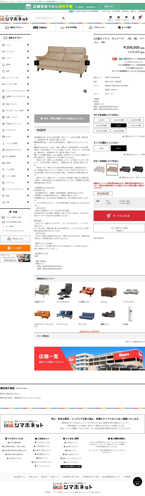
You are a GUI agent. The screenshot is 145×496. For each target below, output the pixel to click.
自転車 (8, 163)
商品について (72, 450)
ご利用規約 (127, 477)
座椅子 (8, 64)
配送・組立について (72, 454)
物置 (7, 196)
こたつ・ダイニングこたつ (15, 91)
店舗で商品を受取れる (15, 454)
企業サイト (133, 11)
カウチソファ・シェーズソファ (43, 325)
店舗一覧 (44, 477)
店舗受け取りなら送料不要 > (89, 331)
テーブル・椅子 (11, 84)
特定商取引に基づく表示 (71, 477)
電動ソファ (105, 324)
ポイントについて (43, 466)
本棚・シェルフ (11, 117)
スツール (104, 302)
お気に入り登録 (121, 228)
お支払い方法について (43, 450)
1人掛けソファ (39, 302)
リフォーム (10, 182)
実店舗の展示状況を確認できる (15, 450)
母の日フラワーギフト (14, 150)
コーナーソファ (128, 302)
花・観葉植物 (11, 156)
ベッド (8, 45)
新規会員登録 (142, 11)
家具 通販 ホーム (19, 477)
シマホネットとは (105, 11)
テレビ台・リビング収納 (14, 110)
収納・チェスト (11, 104)
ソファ (8, 58)
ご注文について (72, 443)
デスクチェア (11, 130)
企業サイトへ (55, 477)
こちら (142, 71)
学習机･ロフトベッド (13, 124)
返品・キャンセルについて (42, 462)
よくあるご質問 (116, 11)
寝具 (7, 71)
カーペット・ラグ (12, 78)
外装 (7, 202)
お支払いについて (72, 446)
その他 (125, 324)
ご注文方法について (43, 446)
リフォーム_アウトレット (15, 189)
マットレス (10, 51)
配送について (43, 458)
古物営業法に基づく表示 (91, 477)
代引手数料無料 (15, 443)
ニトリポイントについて (134, 62)
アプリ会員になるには (135, 68)
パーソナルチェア (62, 302)
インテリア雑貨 (11, 143)
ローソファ (82, 324)
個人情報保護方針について (111, 477)
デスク (8, 137)
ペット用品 (10, 169)
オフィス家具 (11, 176)
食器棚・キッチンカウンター (15, 97)
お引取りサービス (15, 458)
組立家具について (43, 454)
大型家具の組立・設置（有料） (15, 446)
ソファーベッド (61, 324)
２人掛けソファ (84, 302)
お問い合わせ (125, 11)
